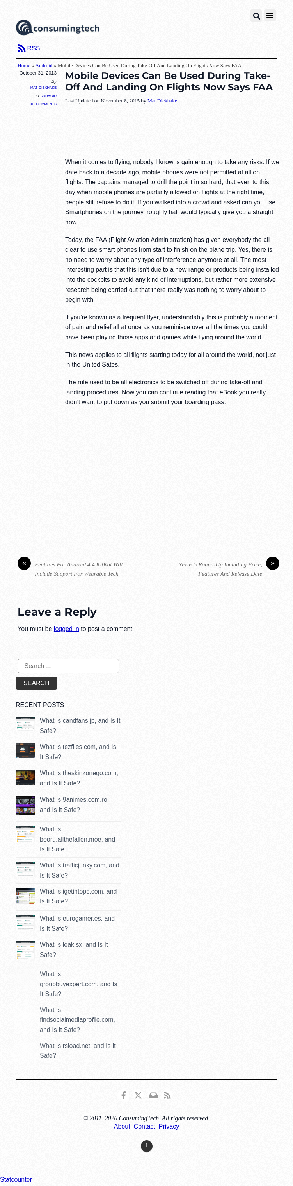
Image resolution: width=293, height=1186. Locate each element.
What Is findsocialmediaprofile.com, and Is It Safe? (77, 1020)
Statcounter (16, 1179)
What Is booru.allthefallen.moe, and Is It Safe (77, 839)
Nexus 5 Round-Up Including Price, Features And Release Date (228, 568)
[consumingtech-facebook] (123, 1094)
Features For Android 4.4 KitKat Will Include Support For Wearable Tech (70, 568)
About (122, 1126)
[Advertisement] (172, 131)
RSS (33, 48)
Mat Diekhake (43, 87)
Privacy (169, 1126)
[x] (138, 1094)
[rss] (167, 1094)
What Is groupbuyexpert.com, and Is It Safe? (78, 984)
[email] (152, 1094)
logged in (66, 628)
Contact (144, 1126)
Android (43, 65)
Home (24, 65)
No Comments (43, 103)
